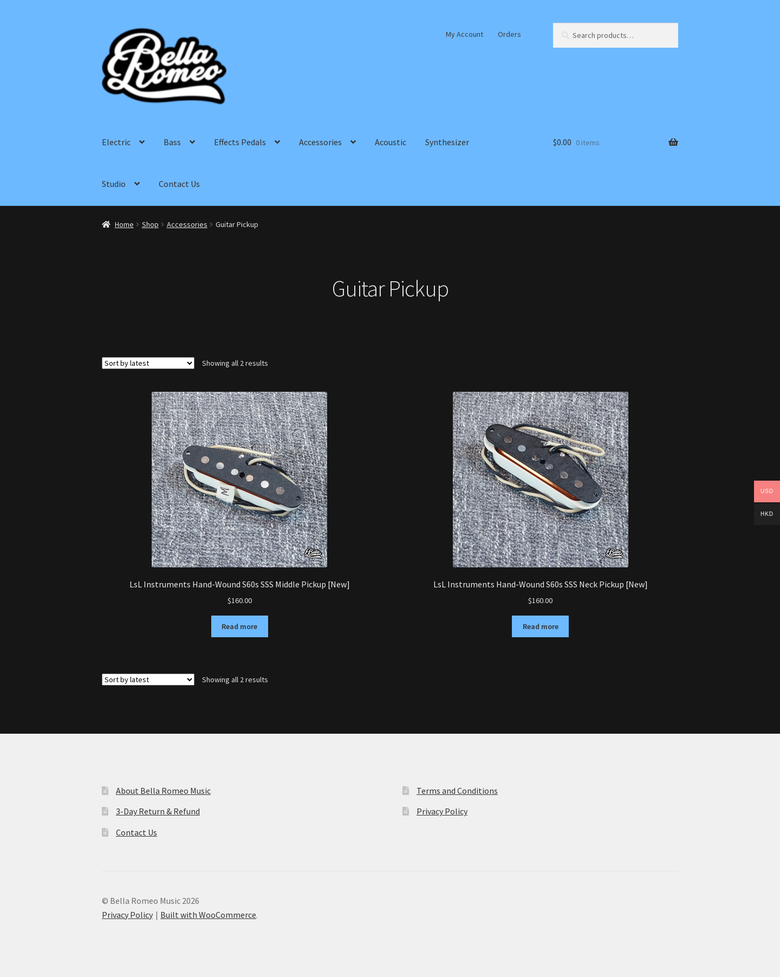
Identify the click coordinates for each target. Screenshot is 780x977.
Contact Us (179, 183)
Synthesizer (447, 142)
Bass (172, 142)
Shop (150, 224)
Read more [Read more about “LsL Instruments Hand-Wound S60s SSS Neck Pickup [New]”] (540, 626)
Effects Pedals (240, 142)
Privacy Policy (442, 811)
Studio (114, 183)
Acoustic (390, 142)
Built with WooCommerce (208, 914)
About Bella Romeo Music (163, 790)
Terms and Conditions (457, 790)
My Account (464, 34)
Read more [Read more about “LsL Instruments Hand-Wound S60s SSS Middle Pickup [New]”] (239, 626)
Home (124, 224)
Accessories (320, 142)
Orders (509, 34)
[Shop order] (148, 363)
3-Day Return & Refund (158, 811)
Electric (116, 142)
